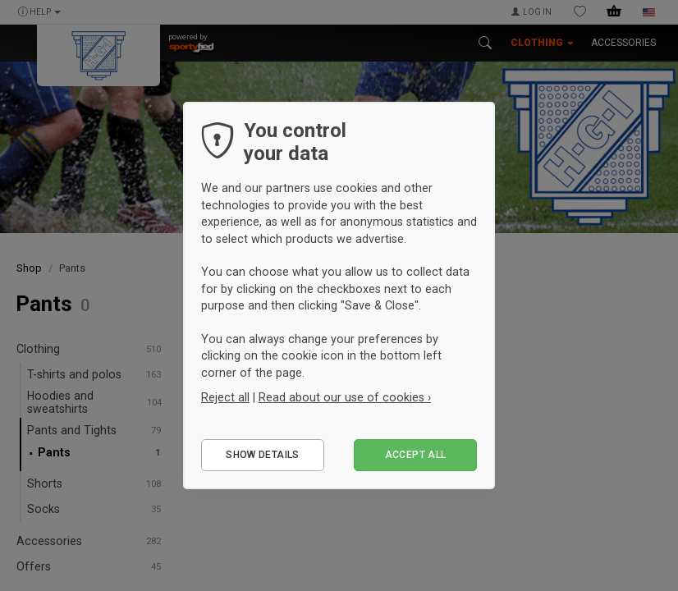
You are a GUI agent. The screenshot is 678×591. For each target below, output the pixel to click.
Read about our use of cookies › (345, 397)
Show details (262, 454)
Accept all (416, 454)
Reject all (225, 397)
